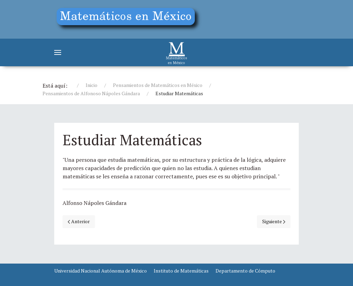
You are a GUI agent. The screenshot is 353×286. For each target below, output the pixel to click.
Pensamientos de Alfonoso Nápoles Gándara (91, 93)
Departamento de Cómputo (245, 270)
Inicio (91, 85)
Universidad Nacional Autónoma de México (100, 270)
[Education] (128, 18)
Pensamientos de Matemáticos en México (157, 85)
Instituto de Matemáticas (181, 270)
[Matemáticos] (176, 52)
